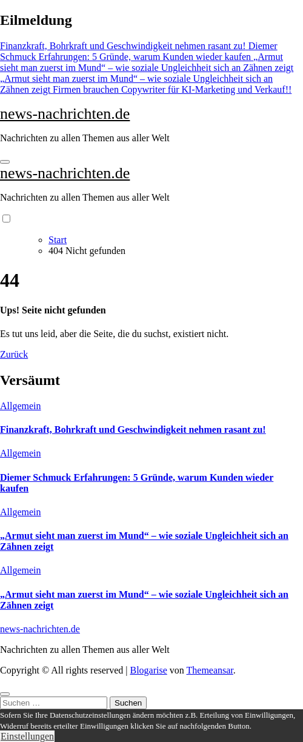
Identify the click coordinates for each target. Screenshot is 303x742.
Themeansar (210, 670)
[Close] (5, 694)
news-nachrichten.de (65, 113)
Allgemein (20, 406)
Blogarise (148, 670)
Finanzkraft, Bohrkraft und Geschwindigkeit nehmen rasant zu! (133, 429)
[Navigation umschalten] (5, 162)
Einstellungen (27, 736)
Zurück (14, 354)
